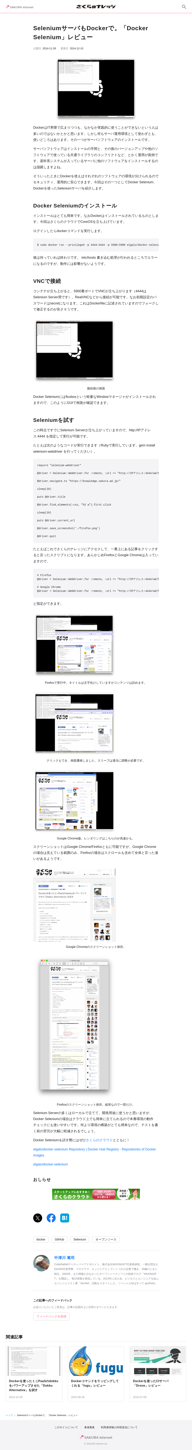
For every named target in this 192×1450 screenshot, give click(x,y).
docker (40, 1239)
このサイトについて (66, 1427)
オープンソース (105, 1239)
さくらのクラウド (99, 1140)
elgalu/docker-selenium (50, 1164)
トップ (9, 1415)
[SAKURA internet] (20, 6)
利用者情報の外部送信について (119, 1427)
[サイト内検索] (184, 7)
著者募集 (89, 1427)
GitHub (59, 1239)
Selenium (80, 1239)
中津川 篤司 (64, 1258)
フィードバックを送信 (51, 1316)
